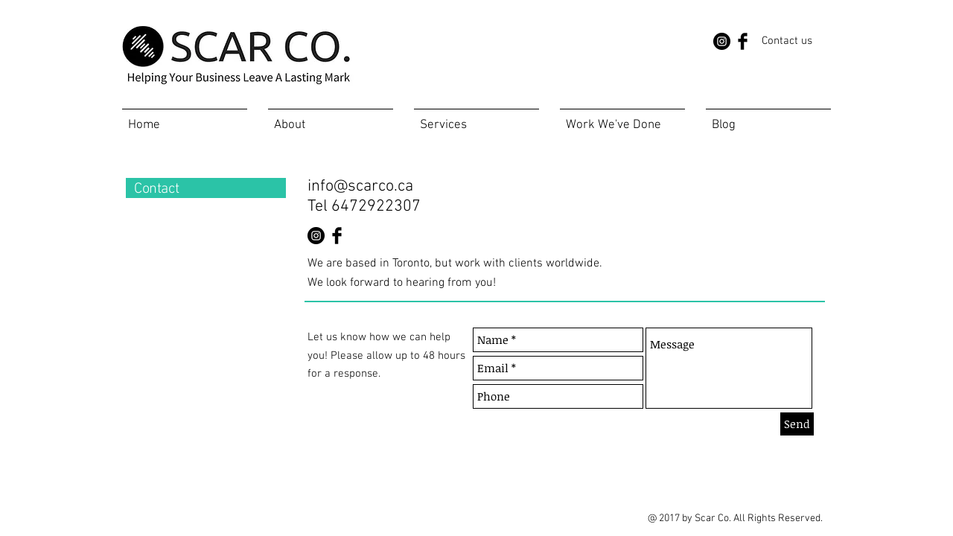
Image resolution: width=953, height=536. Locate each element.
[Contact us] (787, 41)
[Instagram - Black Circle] (721, 41)
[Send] (797, 424)
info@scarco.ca (360, 186)
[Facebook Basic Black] (742, 41)
